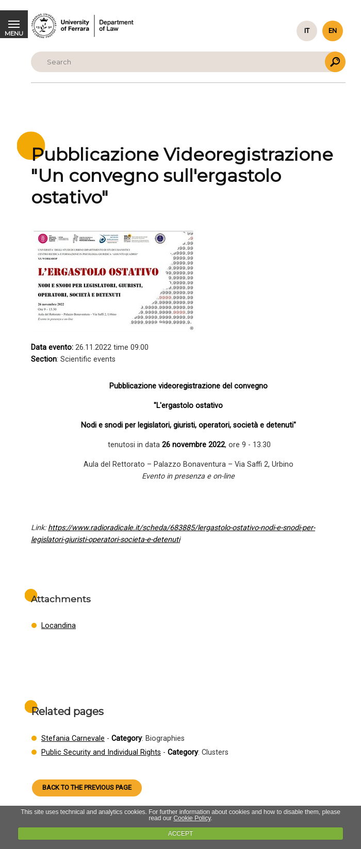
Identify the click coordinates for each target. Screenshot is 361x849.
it (306, 31)
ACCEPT (180, 833)
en (333, 31)
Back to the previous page (87, 787)
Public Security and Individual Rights (101, 752)
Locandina (58, 625)
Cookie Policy (191, 818)
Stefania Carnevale (73, 738)
